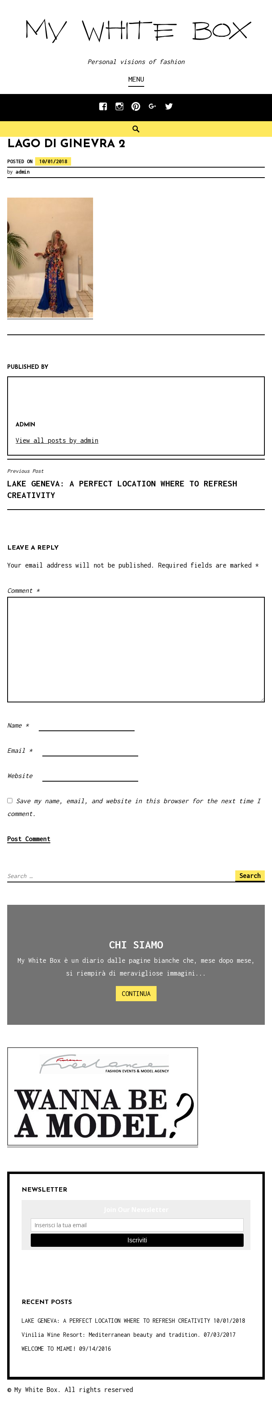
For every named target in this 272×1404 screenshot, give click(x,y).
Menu (136, 79)
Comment (23, 590)
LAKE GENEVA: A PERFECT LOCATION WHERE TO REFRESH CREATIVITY (136, 484)
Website (19, 775)
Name (18, 725)
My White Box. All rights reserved (73, 1389)
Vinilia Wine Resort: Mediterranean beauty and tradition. (111, 1334)
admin (23, 172)
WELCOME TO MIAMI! (49, 1348)
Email (19, 750)
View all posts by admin (57, 440)
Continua (136, 993)
